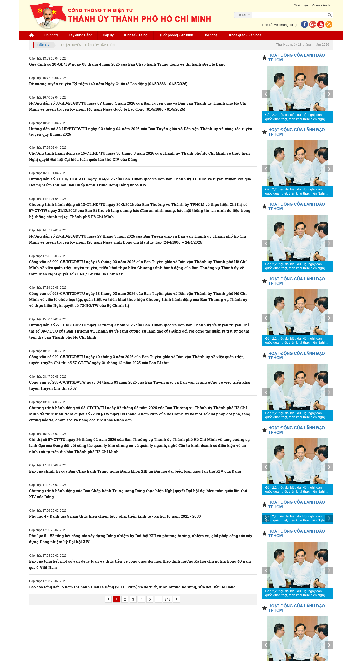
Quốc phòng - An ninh (176, 35)
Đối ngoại (211, 35)
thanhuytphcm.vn (161, 655)
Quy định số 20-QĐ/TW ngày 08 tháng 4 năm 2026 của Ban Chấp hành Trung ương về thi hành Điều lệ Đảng (127, 64)
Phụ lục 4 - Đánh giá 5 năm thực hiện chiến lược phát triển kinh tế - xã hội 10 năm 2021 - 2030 (115, 516)
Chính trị (51, 35)
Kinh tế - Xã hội (136, 35)
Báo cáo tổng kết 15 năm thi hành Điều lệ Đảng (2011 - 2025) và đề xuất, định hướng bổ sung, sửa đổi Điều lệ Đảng (132, 586)
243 (167, 599)
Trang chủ (87, 617)
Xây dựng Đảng (80, 35)
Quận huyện (71, 45)
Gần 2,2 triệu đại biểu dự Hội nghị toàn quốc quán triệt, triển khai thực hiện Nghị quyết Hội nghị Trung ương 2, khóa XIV (295, 117)
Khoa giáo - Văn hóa (245, 35)
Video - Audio (321, 5)
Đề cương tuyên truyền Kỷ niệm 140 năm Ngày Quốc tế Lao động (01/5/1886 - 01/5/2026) (108, 83)
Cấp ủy (108, 35)
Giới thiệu (301, 5)
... (158, 599)
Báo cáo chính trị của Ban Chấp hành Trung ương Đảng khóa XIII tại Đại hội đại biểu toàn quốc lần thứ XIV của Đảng (135, 471)
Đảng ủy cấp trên (100, 45)
